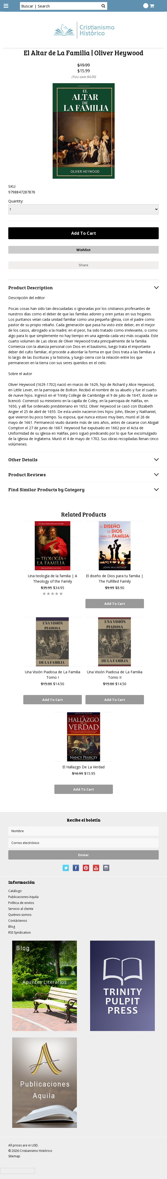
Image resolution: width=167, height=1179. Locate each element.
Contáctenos (17, 920)
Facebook (76, 868)
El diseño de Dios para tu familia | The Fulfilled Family (114, 578)
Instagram (106, 868)
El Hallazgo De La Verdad (83, 766)
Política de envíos (21, 903)
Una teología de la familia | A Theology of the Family (52, 578)
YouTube (96, 868)
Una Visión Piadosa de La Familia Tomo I (52, 674)
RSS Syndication (19, 932)
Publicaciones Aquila (23, 897)
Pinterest (86, 868)
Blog (11, 926)
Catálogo (15, 891)
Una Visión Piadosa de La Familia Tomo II (114, 674)
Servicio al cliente (20, 909)
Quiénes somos (19, 914)
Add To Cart (114, 603)
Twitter (66, 868)
